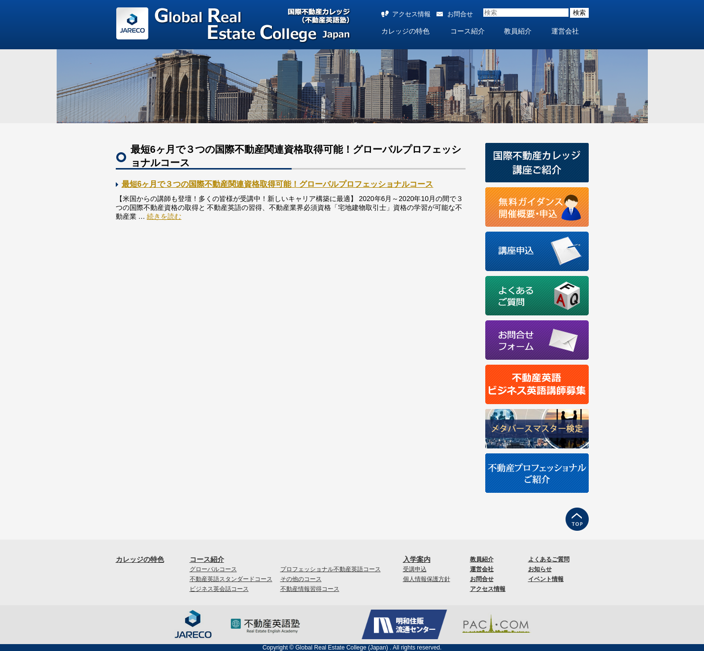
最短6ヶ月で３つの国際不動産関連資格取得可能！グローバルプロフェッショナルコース (278, 184)
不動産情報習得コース (309, 588)
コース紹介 (467, 31)
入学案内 (417, 559)
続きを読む (164, 216)
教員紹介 (518, 31)
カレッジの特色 (405, 31)
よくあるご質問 (549, 559)
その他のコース (301, 579)
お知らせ (540, 569)
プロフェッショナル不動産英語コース (330, 569)
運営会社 (565, 31)
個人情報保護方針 (426, 579)
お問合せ (460, 14)
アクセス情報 (411, 14)
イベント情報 (546, 579)
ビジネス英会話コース (219, 588)
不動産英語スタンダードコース (231, 579)
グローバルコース (213, 569)
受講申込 (415, 569)
